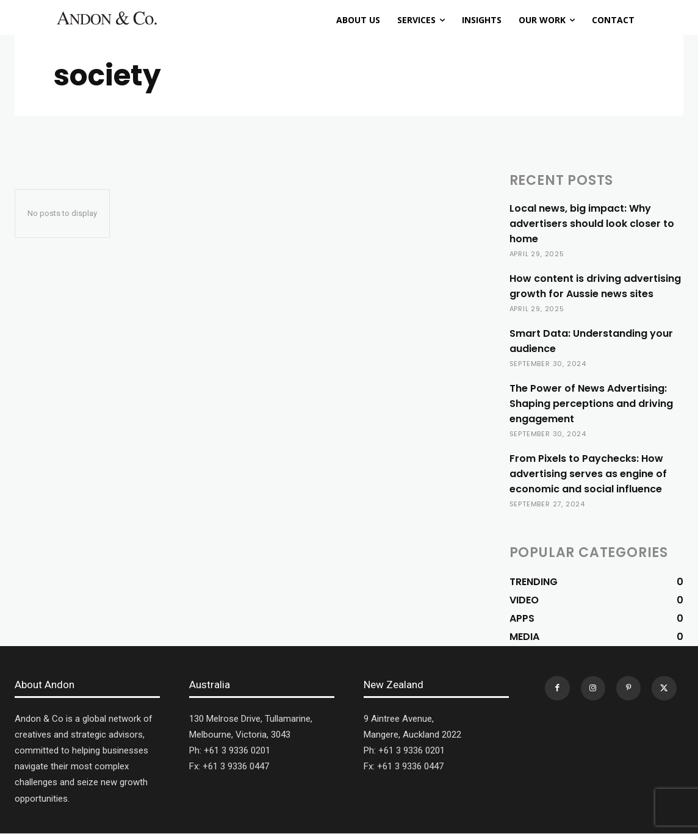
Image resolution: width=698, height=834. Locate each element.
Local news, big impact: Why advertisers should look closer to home (591, 223)
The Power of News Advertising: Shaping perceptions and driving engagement (591, 403)
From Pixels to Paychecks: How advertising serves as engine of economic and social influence (588, 473)
